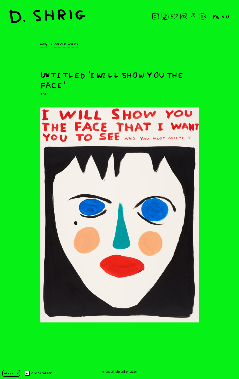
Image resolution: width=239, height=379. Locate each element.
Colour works (66, 44)
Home (44, 44)
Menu (221, 16)
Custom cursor (38, 373)
